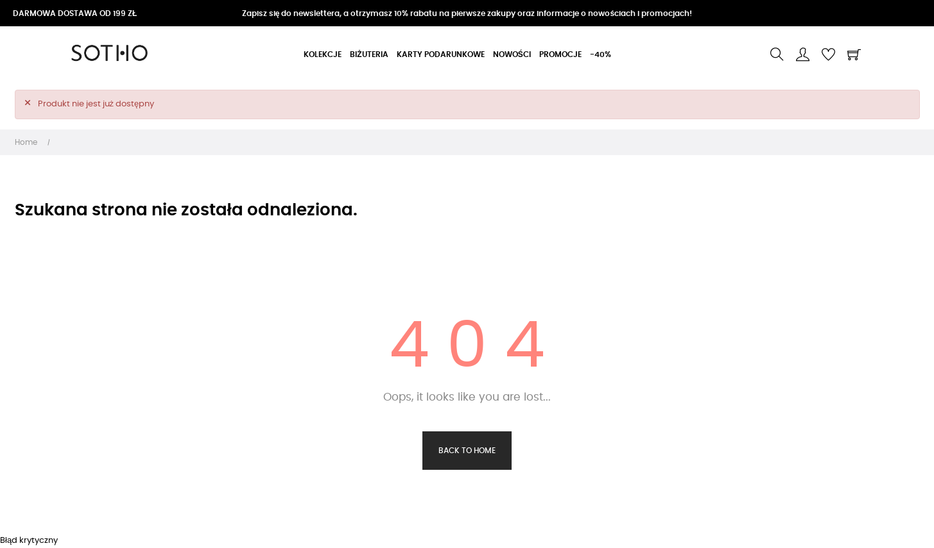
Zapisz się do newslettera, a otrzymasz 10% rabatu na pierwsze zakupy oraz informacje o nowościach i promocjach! (467, 13)
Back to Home (467, 450)
